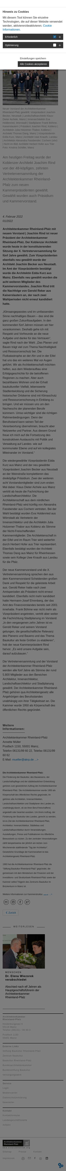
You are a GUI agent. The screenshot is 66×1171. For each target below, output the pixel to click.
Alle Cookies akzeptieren (33, 64)
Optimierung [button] (11, 45)
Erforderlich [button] (11, 36)
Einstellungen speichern (33, 58)
